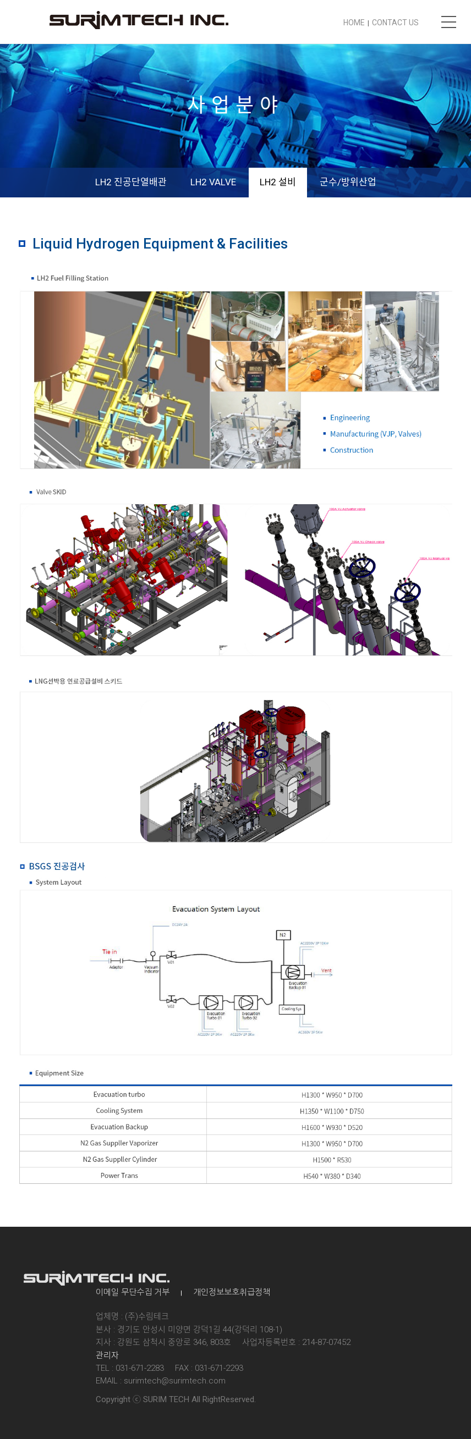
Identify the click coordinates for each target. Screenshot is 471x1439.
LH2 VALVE (213, 182)
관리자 (107, 1355)
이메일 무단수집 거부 (132, 1292)
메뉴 (449, 22)
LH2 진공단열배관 (131, 182)
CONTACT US (395, 22)
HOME (354, 22)
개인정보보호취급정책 (231, 1292)
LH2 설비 (278, 182)
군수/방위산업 (348, 182)
